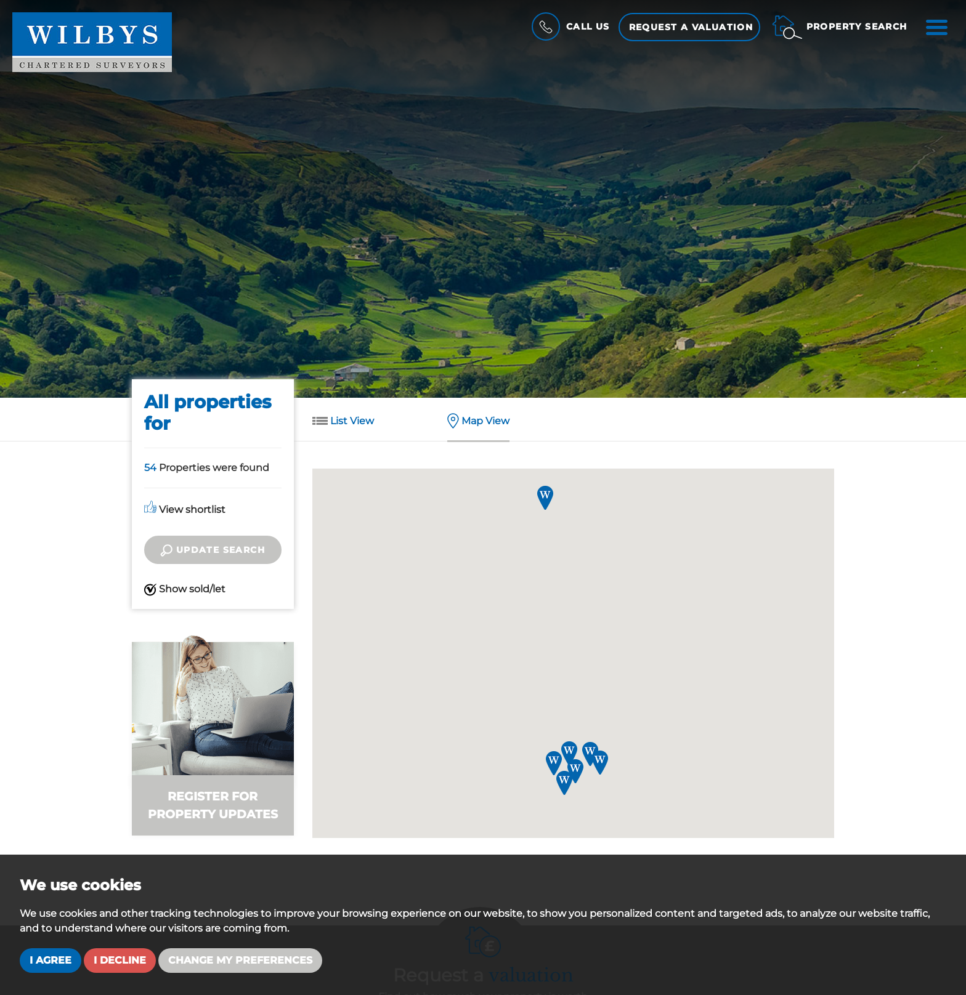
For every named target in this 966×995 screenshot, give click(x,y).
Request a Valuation (691, 27)
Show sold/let (184, 589)
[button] (575, 771)
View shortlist (184, 509)
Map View (478, 422)
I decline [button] (120, 960)
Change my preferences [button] (240, 960)
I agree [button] (50, 960)
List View (343, 422)
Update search (212, 550)
